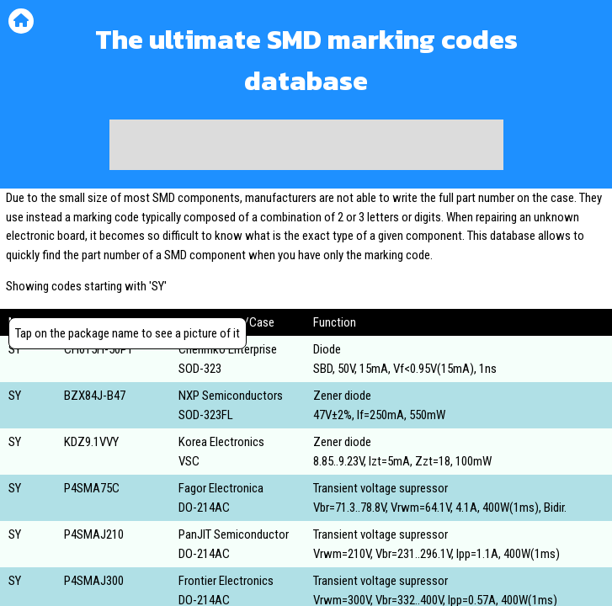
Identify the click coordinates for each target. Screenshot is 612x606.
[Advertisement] (306, 145)
